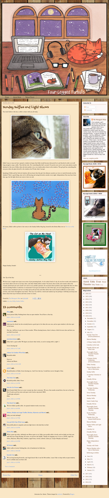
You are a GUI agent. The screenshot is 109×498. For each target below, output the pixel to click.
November (90, 321)
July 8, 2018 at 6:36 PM (13, 428)
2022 (87, 305)
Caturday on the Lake (93, 345)
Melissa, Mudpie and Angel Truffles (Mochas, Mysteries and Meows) (26, 413)
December (90, 318)
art (8, 301)
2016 (87, 476)
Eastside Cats (10, 455)
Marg (8, 312)
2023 (87, 302)
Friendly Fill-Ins (91, 379)
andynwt (59, 494)
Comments (88, 110)
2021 (87, 307)
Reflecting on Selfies (93, 453)
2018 (87, 316)
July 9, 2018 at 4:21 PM (13, 462)
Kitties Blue (10, 432)
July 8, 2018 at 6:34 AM (13, 317)
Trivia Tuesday (91, 392)
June (88, 456)
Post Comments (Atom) (44, 480)
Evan (98, 281)
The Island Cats (11, 403)
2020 (87, 310)
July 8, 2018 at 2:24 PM (13, 383)
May (88, 459)
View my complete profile (90, 158)
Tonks (97, 285)
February (90, 467)
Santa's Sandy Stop (92, 401)
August (89, 329)
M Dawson (10, 445)
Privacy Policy (29, 97)
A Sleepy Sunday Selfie (93, 342)
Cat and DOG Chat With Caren (16, 422)
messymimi (10, 321)
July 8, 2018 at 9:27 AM (13, 348)
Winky (101, 284)
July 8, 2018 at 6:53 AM (13, 335)
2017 (87, 473)
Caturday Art (90, 429)
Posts (86, 107)
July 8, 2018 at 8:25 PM (13, 441)
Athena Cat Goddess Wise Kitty (16, 353)
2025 (87, 296)
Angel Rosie (17, 97)
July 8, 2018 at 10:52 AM (14, 364)
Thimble (87, 284)
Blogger (72, 494)
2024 (87, 299)
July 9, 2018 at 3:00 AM (13, 451)
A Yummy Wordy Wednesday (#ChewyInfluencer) (93, 360)
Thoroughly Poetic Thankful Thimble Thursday (93, 353)
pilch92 (9, 368)
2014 (87, 482)
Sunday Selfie (91, 372)
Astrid (86, 281)
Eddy (13, 301)
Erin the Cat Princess (13, 387)
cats (11, 301)
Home (7, 97)
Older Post (74, 475)
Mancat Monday (91, 339)
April (89, 462)
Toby (93, 285)
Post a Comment (10, 466)
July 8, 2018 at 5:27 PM (13, 418)
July (88, 332)
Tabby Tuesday (91, 364)
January (89, 470)
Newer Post (6, 475)
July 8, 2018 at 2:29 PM (13, 399)
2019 (87, 313)
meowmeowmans (12, 339)
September (90, 326)
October (89, 324)
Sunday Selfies (20, 301)
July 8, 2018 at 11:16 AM (13, 374)
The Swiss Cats (11, 378)
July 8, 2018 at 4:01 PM (13, 408)
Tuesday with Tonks (92, 445)
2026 (87, 293)
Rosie (104, 282)
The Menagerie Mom (99, 119)
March (89, 464)
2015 (87, 479)
